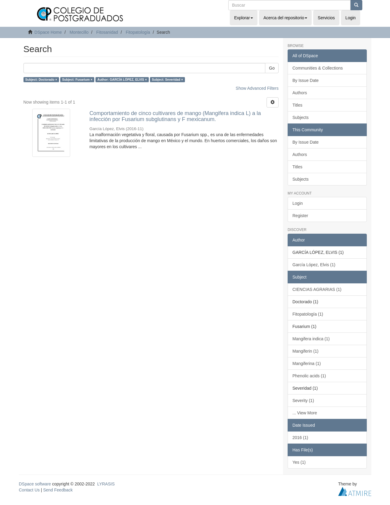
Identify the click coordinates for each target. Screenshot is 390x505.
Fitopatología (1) (307, 314)
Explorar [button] (243, 17)
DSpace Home (48, 32)
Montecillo (79, 32)
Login (297, 203)
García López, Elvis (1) (313, 264)
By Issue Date (305, 80)
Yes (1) (299, 462)
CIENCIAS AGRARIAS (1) (317, 289)
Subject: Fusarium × (77, 79)
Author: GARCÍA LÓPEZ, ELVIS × (122, 79)
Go (272, 68)
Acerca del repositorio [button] (285, 17)
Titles (297, 105)
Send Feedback (58, 490)
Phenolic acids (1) (309, 375)
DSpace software (35, 484)
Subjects (300, 117)
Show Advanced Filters (257, 88)
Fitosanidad (107, 32)
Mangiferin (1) (305, 351)
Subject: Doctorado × (41, 79)
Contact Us (29, 490)
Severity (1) (303, 400)
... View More (304, 412)
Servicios (326, 17)
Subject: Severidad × (167, 79)
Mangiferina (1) (306, 363)
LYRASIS (106, 484)
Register (300, 215)
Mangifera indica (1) (311, 338)
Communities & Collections (317, 68)
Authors (299, 92)
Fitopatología (138, 32)
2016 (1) (300, 437)
